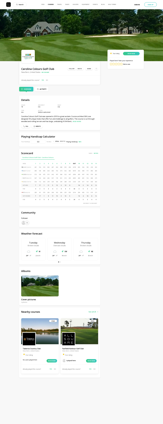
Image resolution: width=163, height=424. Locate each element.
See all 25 (93, 312)
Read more (77, 121)
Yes (43, 80)
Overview (27, 89)
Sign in (137, 5)
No (47, 80)
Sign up (150, 5)
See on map (45, 72)
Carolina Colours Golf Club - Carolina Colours (38, 157)
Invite (80, 69)
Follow (71, 69)
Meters (96, 153)
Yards (90, 153)
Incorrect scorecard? (90, 203)
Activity (43, 89)
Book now (52, 361)
